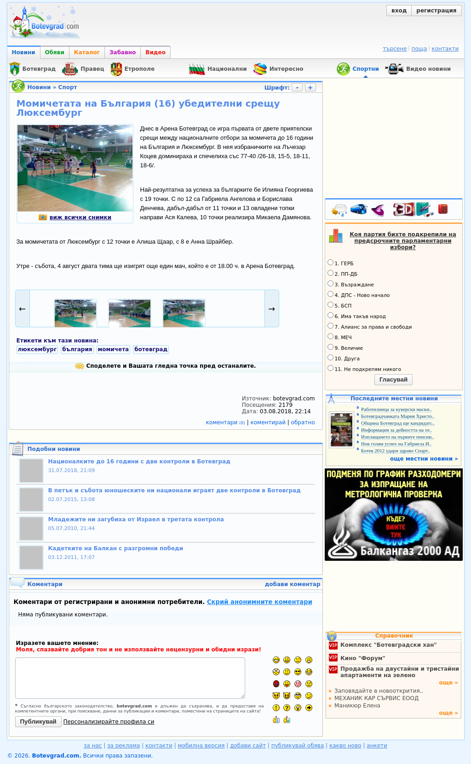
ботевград (150, 349)
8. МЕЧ (339, 337)
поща (419, 49)
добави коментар (293, 584)
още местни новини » (424, 459)
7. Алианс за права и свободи (369, 326)
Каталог (87, 52)
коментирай (269, 422)
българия (77, 349)
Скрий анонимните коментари (259, 602)
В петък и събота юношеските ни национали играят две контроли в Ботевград (174, 490)
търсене (395, 49)
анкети (377, 745)
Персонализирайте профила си (109, 721)
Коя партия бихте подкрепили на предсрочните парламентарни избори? (403, 241)
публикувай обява (297, 745)
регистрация (436, 10)
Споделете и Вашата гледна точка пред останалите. (165, 366)
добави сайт (248, 745)
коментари (226, 422)
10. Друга (343, 358)
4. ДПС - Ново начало (358, 294)
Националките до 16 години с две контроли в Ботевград (139, 461)
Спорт (67, 87)
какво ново (345, 745)
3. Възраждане (350, 284)
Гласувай (393, 379)
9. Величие (345, 347)
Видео (155, 52)
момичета (113, 349)
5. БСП (339, 305)
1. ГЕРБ (340, 263)
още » (448, 682)
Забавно (122, 52)
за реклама (123, 745)
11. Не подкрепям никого (364, 368)
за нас (93, 745)
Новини (23, 52)
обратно (303, 422)
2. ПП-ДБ (342, 273)
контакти (445, 49)
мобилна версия (201, 745)
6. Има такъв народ (356, 315)
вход (399, 10)
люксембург (37, 349)
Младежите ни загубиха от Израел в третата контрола (136, 519)
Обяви (54, 52)
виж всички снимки (74, 217)
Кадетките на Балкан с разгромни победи (116, 548)
